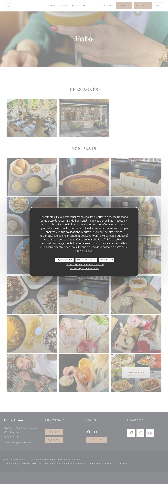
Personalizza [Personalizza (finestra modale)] (106, 259)
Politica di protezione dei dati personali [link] (85, 264)
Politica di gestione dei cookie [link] (84, 268)
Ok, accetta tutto (64, 259)
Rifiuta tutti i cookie (86, 259)
